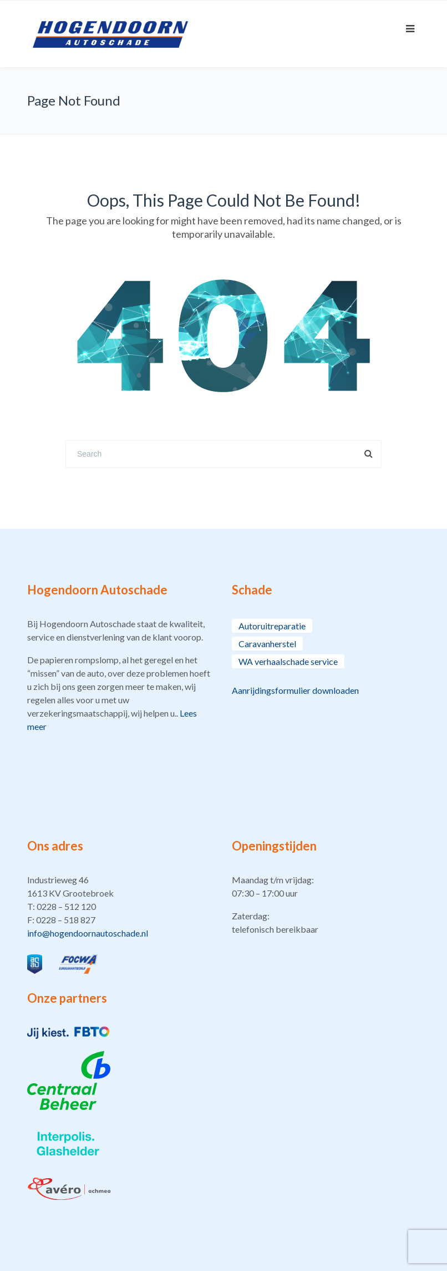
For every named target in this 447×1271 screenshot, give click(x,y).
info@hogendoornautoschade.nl (87, 933)
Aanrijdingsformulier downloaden (295, 690)
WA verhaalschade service (288, 661)
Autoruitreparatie (272, 626)
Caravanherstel (267, 643)
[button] (121, 906)
